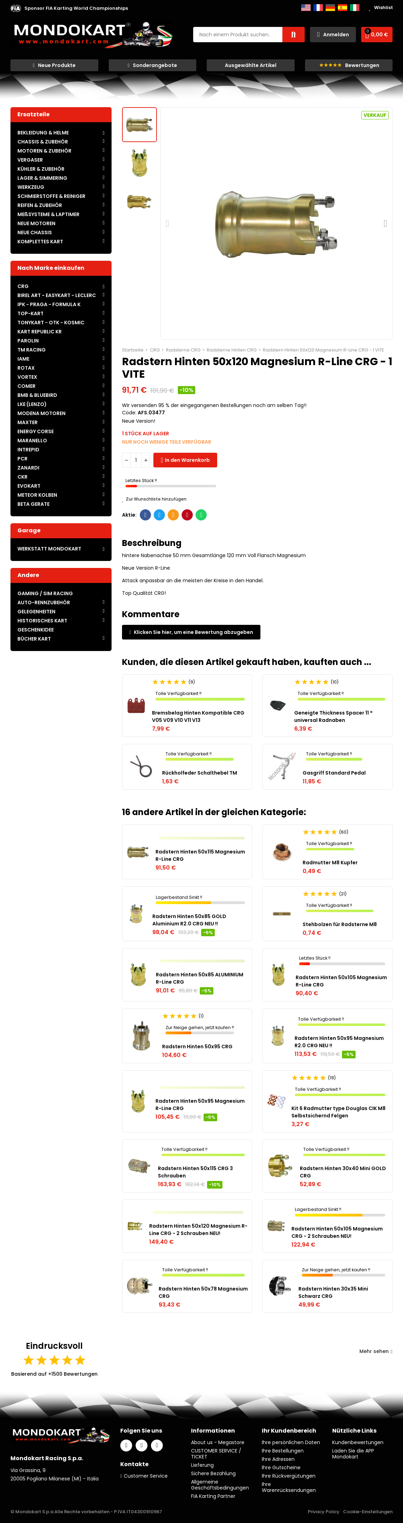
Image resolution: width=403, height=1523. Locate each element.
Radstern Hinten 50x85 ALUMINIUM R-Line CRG (199, 978)
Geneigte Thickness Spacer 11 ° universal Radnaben (333, 716)
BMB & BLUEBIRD (37, 395)
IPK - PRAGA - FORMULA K (49, 304)
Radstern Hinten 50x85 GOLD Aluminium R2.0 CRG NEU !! (189, 920)
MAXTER (27, 422)
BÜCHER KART (34, 638)
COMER (26, 386)
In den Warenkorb (187, 460)
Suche (293, 34)
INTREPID (28, 449)
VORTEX (27, 377)
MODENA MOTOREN (41, 413)
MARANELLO (32, 440)
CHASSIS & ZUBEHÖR (42, 141)
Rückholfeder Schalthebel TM (199, 772)
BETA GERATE (33, 504)
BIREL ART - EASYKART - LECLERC (56, 295)
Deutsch (330, 7)
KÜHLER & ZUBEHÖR (40, 168)
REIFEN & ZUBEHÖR (39, 205)
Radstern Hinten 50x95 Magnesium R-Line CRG (200, 1104)
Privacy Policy (324, 1511)
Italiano (354, 7)
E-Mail (173, 514)
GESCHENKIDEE (35, 629)
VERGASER (30, 159)
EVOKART (28, 485)
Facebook (145, 514)
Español (342, 7)
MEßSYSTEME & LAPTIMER (48, 214)
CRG (23, 286)
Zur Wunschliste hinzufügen (154, 499)
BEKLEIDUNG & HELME (43, 132)
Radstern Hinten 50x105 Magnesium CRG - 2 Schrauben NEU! (337, 1232)
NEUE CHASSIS (34, 232)
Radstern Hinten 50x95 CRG (197, 1046)
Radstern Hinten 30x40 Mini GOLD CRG (343, 1172)
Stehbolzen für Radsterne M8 (340, 924)
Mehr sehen (376, 1351)
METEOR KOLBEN (37, 494)
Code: (129, 412)
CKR (22, 476)
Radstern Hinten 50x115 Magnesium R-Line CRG (200, 855)
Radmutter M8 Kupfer (330, 862)
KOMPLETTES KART (40, 241)
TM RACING (31, 349)
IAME (23, 358)
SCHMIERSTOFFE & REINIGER (51, 196)
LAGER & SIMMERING (42, 178)
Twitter (159, 514)
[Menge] (136, 460)
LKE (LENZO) (32, 404)
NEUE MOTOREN (36, 223)
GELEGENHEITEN (36, 611)
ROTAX (26, 367)
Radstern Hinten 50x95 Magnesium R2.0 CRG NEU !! (339, 1042)
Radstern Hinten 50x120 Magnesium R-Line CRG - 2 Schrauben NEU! (198, 1229)
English (306, 7)
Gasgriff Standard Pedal (334, 772)
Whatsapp (201, 514)
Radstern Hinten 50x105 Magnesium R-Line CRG (341, 981)
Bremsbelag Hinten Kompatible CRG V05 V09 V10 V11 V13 (198, 716)
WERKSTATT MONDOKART (49, 548)
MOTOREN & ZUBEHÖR (44, 150)
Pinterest (187, 514)
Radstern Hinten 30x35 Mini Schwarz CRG (333, 1292)
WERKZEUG (30, 187)
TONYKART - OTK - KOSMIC (50, 322)
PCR (22, 458)
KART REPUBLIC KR (39, 331)
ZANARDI (28, 467)
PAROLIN (28, 340)
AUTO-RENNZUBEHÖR (43, 602)
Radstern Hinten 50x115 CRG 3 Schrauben (195, 1172)
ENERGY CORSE (35, 431)
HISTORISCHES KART (42, 620)
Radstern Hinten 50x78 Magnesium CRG (203, 1292)
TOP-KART (30, 313)
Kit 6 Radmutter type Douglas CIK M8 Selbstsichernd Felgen (338, 1112)
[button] (76, 8)
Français (318, 7)
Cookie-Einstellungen (368, 1511)
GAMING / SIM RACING (45, 593)
